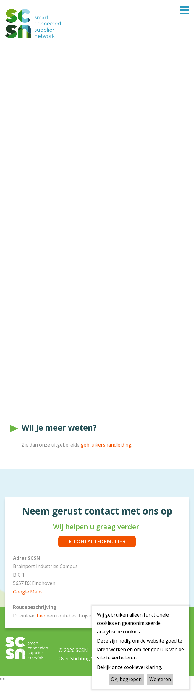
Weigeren (160, 679)
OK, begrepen (126, 679)
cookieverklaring (142, 667)
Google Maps (28, 601)
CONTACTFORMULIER (100, 550)
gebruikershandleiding (106, 453)
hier (42, 625)
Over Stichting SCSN (81, 668)
